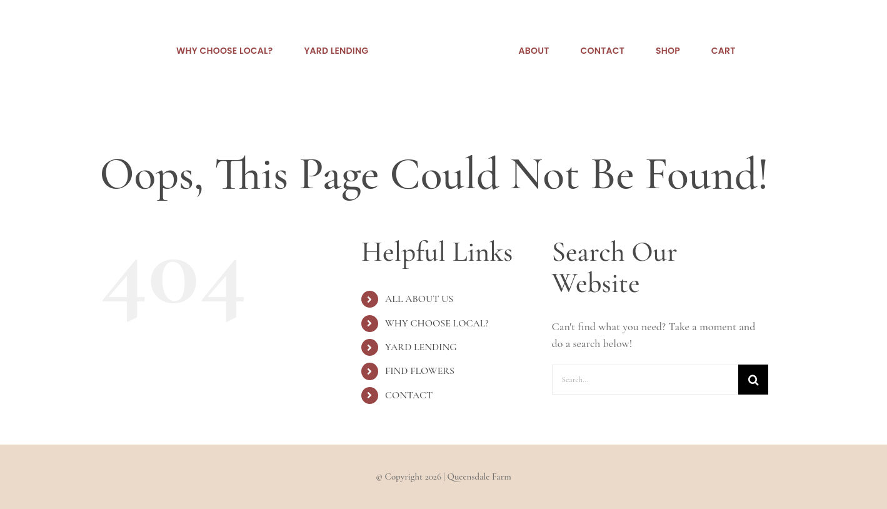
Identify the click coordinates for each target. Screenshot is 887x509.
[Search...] (645, 380)
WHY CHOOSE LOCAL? (437, 323)
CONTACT (409, 395)
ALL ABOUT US (419, 299)
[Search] (753, 380)
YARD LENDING (421, 347)
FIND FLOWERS (419, 371)
